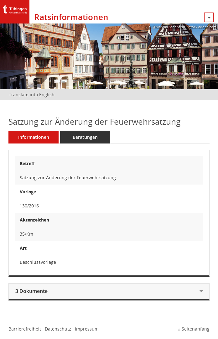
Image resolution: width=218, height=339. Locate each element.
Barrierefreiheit (24, 329)
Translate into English (31, 94)
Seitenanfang (196, 329)
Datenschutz (58, 329)
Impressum (87, 329)
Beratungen (85, 137)
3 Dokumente (31, 291)
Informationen (33, 137)
